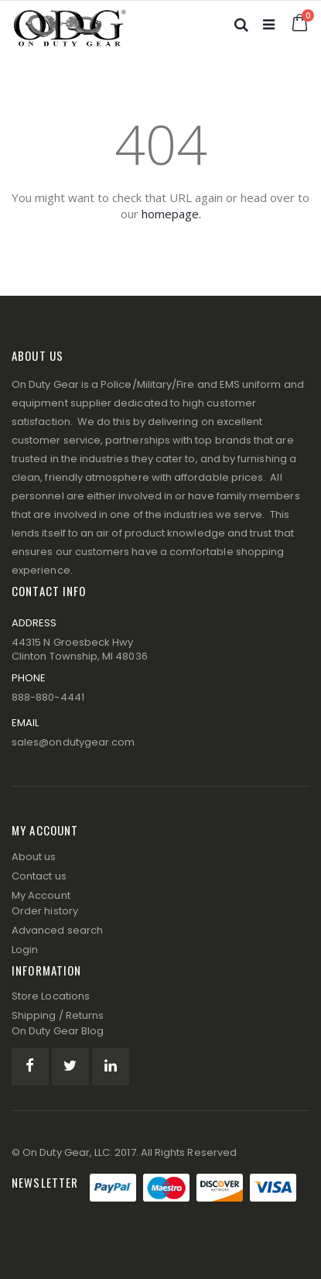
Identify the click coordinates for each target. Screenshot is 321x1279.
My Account (41, 895)
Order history (45, 911)
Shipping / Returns (58, 1015)
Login (25, 949)
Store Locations (51, 996)
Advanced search (57, 930)
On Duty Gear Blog (58, 1031)
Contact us (39, 876)
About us (34, 856)
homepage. (171, 213)
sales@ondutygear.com (73, 742)
